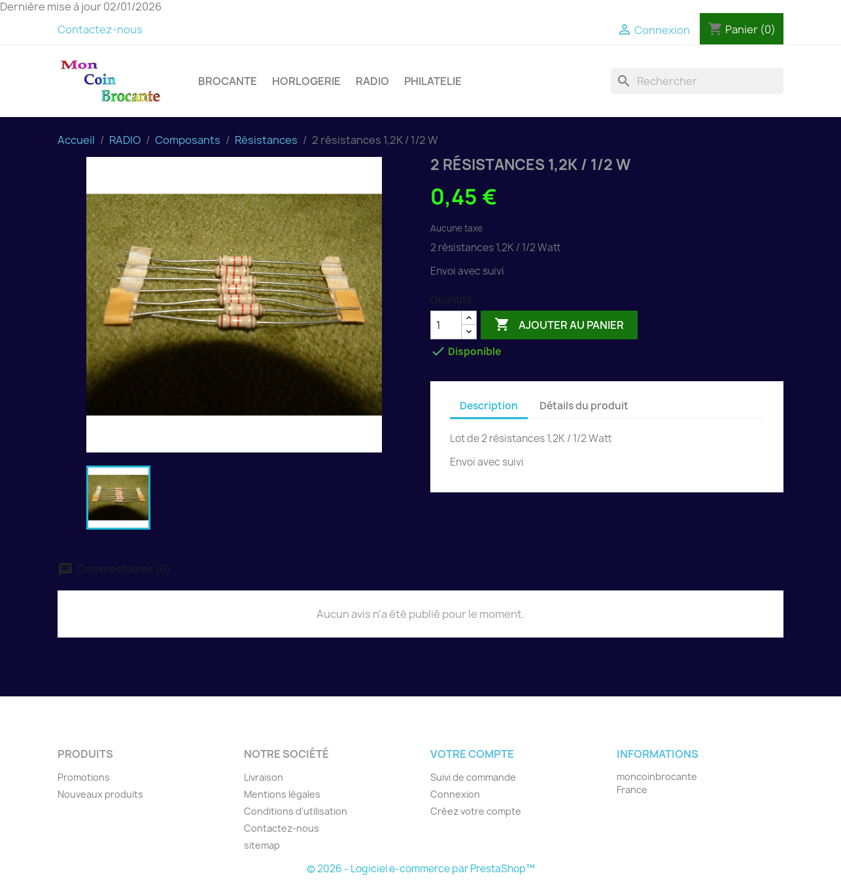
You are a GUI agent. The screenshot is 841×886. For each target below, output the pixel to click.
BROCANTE (227, 81)
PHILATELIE (433, 81)
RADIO (372, 81)
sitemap (262, 845)
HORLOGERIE (306, 81)
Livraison (263, 777)
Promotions (84, 777)
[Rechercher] (697, 81)
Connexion (455, 794)
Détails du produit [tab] (584, 406)
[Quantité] (446, 325)
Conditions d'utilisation (295, 811)
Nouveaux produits (100, 794)
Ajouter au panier (559, 324)
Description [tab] (489, 406)
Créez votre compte (475, 811)
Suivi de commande (473, 777)
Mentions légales (282, 794)
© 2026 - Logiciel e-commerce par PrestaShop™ (421, 869)
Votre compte (472, 754)
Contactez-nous (100, 29)
